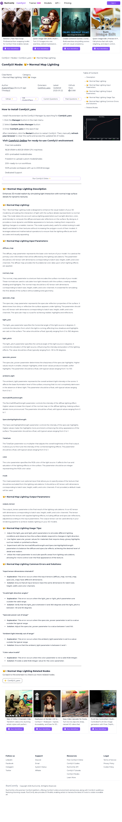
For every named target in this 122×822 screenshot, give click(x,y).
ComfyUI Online (17, 140)
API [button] (58, 3)
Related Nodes (92, 108)
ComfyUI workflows (95, 790)
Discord (38, 760)
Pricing (67, 3)
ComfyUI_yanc (25, 58)
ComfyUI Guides (73, 763)
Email (37, 763)
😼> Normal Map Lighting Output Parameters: (99, 92)
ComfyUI (21, 3)
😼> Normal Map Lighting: (96, 81)
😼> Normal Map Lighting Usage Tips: (100, 97)
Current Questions (51, 99)
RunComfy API (73, 767)
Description (90, 77)
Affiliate (38, 770)
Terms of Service (110, 760)
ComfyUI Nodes (73, 774)
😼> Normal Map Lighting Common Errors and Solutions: (102, 102)
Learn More (71, 777)
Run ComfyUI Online (42, 178)
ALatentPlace (8, 88)
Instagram (10, 767)
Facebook (9, 763)
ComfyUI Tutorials (74, 770)
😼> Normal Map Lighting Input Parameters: (98, 86)
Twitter (8, 770)
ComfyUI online (53, 790)
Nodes (14, 58)
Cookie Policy (109, 767)
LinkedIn (9, 760)
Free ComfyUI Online (75, 760)
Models (48, 3)
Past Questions (72, 99)
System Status (40, 767)
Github (9, 99)
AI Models (49, 792)
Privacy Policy (109, 763)
